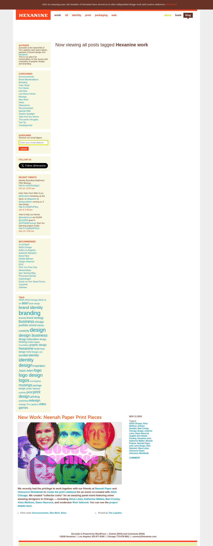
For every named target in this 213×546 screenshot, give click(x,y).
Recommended (26, 108)
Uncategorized (25, 125)
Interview (23, 91)
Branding (23, 82)
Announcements (26, 76)
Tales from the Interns (29, 117)
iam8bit (23, 355)
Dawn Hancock (44, 502)
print (29, 392)
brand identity (31, 307)
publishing (23, 401)
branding (29, 313)
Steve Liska (76, 499)
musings (25, 385)
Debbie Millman (26, 259)
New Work (23, 99)
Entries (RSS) (116, 534)
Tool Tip (22, 122)
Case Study (24, 85)
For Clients (24, 88)
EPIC (21, 264)
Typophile (23, 284)
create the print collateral (61, 492)
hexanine (26, 348)
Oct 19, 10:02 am (27, 188)
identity (33, 355)
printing (35, 396)
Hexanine (23, 54)
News (21, 102)
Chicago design (136, 431)
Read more (171, 4)
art (20, 303)
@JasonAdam (25, 202)
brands (22, 318)
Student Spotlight (27, 114)
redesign (34, 400)
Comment (134, 458)
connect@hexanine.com (144, 536)
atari (25, 303)
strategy (22, 404)
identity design (26, 362)
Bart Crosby (112, 499)
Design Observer (27, 261)
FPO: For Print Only (28, 267)
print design (29, 394)
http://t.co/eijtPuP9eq (28, 207)
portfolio (22, 392)
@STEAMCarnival (27, 223)
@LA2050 (23, 220)
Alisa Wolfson (26, 502)
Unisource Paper (136, 451)
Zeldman (23, 287)
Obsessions (24, 105)
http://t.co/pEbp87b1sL (29, 228)
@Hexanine (24, 196)
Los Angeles (35, 381)
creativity (24, 330)
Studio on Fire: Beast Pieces (32, 281)
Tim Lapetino (32, 404)
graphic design (38, 344)
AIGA (21, 300)
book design (34, 303)
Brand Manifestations (28, 79)
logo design (31, 375)
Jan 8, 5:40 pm (26, 210)
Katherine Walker (94, 499)
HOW (37, 349)
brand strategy (35, 317)
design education (29, 339)
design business (33, 335)
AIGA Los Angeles (27, 250)
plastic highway (33, 388)
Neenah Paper (103, 488)
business (26, 321)
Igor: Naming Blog (27, 273)
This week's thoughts (28, 119)
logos (24, 380)
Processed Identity (27, 276)
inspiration (39, 365)
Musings (23, 97)
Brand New (24, 256)
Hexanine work (144, 438)
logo (38, 370)
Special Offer (25, 111)
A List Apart (24, 244)
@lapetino (32, 199)
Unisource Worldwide (30, 492)
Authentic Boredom (28, 253)
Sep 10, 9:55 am (26, 231)
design (38, 330)
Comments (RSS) (136, 534)
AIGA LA (42, 300)
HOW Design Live (34, 352)
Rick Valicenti (81, 502)
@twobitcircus (25, 217)
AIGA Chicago (25, 247)
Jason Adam (26, 370)
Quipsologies (25, 279)
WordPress (100, 534)
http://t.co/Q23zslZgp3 (29, 185)
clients (40, 325)
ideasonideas (25, 270)
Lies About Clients (27, 94)
